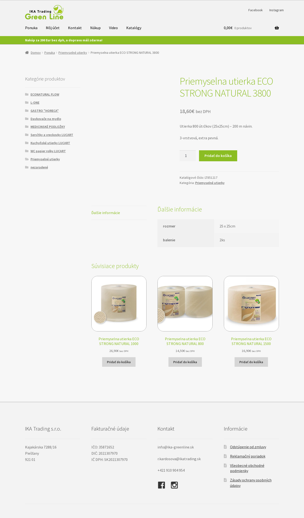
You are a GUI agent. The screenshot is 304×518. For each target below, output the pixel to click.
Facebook (255, 10)
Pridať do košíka (218, 155)
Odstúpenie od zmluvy (248, 446)
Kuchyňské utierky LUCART (50, 143)
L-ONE (35, 102)
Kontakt (75, 27)
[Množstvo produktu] (188, 155)
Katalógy (133, 27)
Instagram (276, 10)
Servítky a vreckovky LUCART (52, 135)
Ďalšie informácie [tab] (105, 212)
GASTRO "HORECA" (45, 110)
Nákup (95, 27)
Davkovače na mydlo (46, 119)
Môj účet (53, 27)
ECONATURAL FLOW (45, 94)
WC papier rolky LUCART (48, 151)
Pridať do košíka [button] (119, 362)
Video (113, 27)
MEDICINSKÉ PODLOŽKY (48, 126)
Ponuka (31, 27)
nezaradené (39, 167)
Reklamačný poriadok (247, 456)
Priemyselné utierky (72, 52)
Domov (36, 52)
